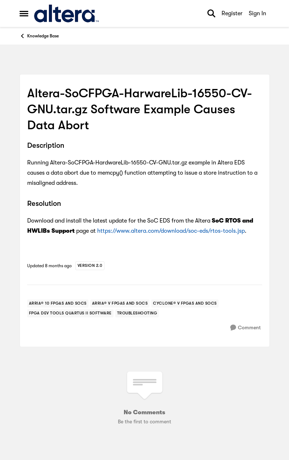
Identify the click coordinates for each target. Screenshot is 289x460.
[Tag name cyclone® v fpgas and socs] (185, 304)
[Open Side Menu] (24, 13)
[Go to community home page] (66, 13)
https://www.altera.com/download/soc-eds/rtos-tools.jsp (171, 231)
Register (232, 13)
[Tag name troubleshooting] (137, 313)
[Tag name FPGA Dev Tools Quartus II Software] (70, 313)
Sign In (257, 13)
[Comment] (245, 328)
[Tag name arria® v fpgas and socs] (120, 304)
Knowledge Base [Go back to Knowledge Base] (39, 36)
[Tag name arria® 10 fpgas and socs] (57, 304)
